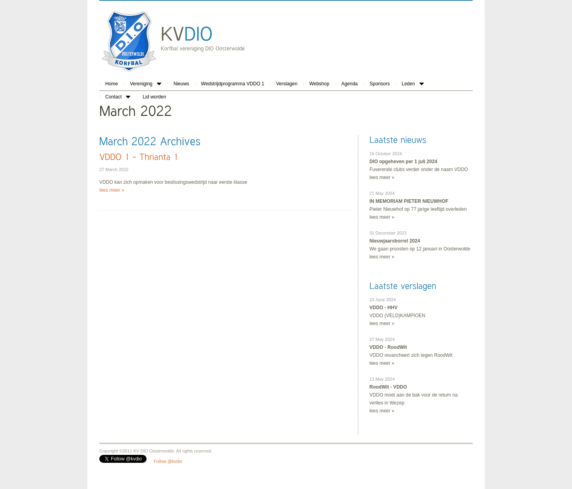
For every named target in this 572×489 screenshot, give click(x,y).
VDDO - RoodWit (388, 347)
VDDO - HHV (383, 307)
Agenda (349, 84)
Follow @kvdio (168, 461)
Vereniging (145, 84)
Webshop (319, 84)
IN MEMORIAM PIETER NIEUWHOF (408, 201)
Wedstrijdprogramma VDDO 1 (232, 84)
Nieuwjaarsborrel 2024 (394, 241)
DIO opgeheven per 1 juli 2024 (403, 161)
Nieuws (181, 84)
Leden (412, 84)
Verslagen (286, 84)
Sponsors (380, 84)
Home (111, 84)
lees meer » (111, 190)
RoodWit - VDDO (388, 387)
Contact (117, 97)
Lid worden (154, 97)
